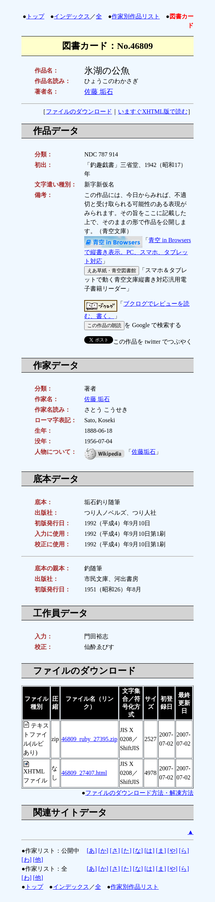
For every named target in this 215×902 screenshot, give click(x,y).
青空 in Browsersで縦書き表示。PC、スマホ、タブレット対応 (137, 251)
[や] (172, 850)
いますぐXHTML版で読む (153, 111)
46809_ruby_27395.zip (89, 739)
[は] (149, 850)
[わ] (26, 860)
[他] (38, 860)
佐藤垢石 (144, 452)
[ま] (161, 850)
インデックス (72, 16)
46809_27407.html (84, 773)
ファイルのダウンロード (79, 111)
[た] (126, 850)
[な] (138, 850)
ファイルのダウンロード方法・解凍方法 (139, 793)
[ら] (184, 850)
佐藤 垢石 (98, 92)
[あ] (92, 850)
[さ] (115, 850)
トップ (35, 16)
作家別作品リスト (136, 16)
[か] (103, 850)
